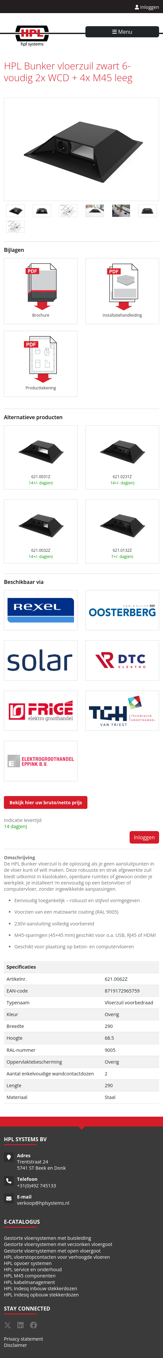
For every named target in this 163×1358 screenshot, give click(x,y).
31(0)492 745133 (38, 1185)
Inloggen (147, 7)
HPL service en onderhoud (33, 1269)
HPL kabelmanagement (29, 1282)
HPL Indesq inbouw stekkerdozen (40, 1288)
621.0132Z (122, 550)
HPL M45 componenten (30, 1276)
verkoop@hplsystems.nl (43, 1203)
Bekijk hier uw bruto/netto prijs (45, 802)
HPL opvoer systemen (28, 1263)
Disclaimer (15, 1345)
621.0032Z (40, 550)
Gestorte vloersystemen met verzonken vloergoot (58, 1244)
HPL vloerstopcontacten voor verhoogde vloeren (57, 1257)
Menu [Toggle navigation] (122, 31)
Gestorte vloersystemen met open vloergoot (52, 1251)
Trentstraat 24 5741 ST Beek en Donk (41, 1165)
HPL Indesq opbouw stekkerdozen (41, 1295)
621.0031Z (40, 476)
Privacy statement (23, 1339)
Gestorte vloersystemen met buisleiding (47, 1238)
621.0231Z (122, 476)
